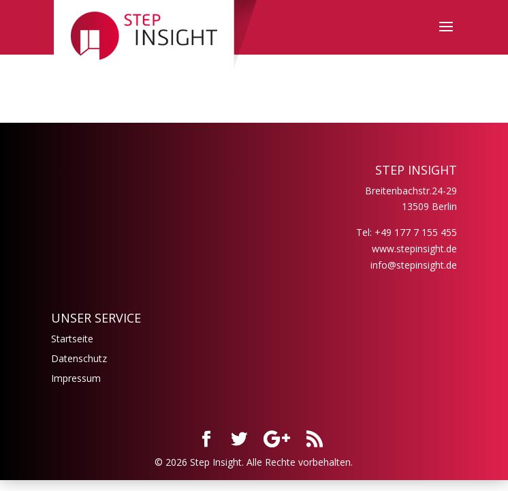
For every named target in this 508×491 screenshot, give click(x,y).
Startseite (72, 338)
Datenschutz (79, 358)
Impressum (76, 378)
